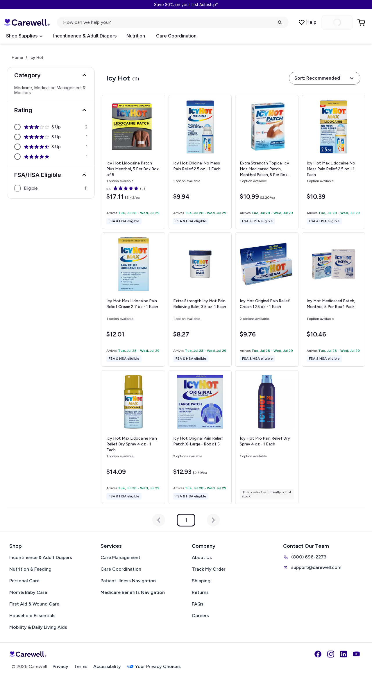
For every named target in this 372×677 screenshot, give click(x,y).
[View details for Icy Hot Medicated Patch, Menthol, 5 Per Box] (333, 300)
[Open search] (173, 22)
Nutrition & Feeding (30, 569)
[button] (50, 75)
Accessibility (107, 666)
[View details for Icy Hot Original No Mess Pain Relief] (200, 162)
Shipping (201, 580)
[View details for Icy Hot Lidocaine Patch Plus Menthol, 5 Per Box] (133, 162)
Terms (80, 666)
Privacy (60, 666)
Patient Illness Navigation (128, 580)
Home (17, 57)
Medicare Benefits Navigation (133, 592)
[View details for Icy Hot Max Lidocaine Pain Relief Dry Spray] (133, 437)
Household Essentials (32, 615)
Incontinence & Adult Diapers (85, 36)
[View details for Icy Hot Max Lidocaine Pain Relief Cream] (133, 299)
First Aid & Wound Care (34, 604)
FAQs (197, 604)
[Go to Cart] (362, 22)
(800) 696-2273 (304, 557)
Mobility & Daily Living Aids (38, 627)
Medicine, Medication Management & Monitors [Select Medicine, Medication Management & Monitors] (49, 90)
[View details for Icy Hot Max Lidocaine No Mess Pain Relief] (333, 162)
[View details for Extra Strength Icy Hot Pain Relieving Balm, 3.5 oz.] (200, 300)
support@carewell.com (312, 567)
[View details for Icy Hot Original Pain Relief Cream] (266, 299)
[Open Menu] (24, 36)
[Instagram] (330, 654)
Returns (200, 592)
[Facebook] (318, 654)
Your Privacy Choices (154, 666)
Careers (200, 615)
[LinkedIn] (343, 654)
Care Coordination (176, 36)
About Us (202, 557)
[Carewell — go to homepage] (26, 22)
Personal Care (24, 580)
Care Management (120, 557)
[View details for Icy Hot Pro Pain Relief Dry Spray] (266, 437)
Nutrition (135, 36)
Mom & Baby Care (28, 592)
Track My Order (209, 569)
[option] (50, 127)
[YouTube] (356, 654)
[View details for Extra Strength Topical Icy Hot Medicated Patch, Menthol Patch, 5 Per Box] (266, 162)
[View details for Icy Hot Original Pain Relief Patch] (200, 437)
